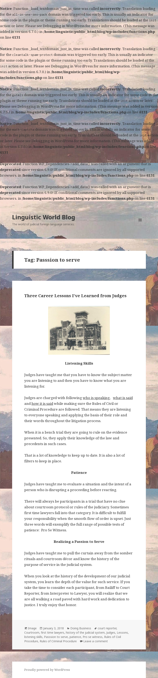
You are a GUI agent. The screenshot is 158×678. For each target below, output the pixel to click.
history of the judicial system (85, 632)
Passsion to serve (56, 637)
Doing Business (80, 628)
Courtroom (31, 632)
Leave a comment (95, 641)
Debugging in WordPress (64, 25)
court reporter (107, 628)
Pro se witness (92, 637)
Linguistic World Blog (43, 217)
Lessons (122, 632)
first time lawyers (52, 632)
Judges (110, 632)
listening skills (33, 637)
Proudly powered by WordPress (47, 670)
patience (75, 637)
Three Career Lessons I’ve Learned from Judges (75, 295)
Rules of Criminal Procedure (58, 641)
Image (32, 628)
